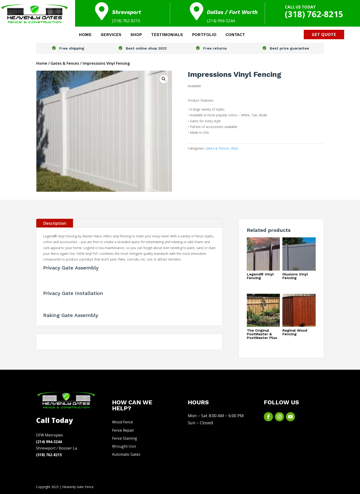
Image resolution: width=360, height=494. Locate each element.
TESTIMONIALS (167, 35)
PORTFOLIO (204, 35)
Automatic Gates (126, 454)
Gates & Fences (65, 63)
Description (54, 223)
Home (41, 63)
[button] (164, 79)
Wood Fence (122, 422)
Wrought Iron (124, 446)
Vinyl (234, 148)
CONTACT (235, 35)
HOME (85, 35)
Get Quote (324, 34)
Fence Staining (124, 438)
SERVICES (111, 35)
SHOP (136, 35)
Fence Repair (123, 430)
